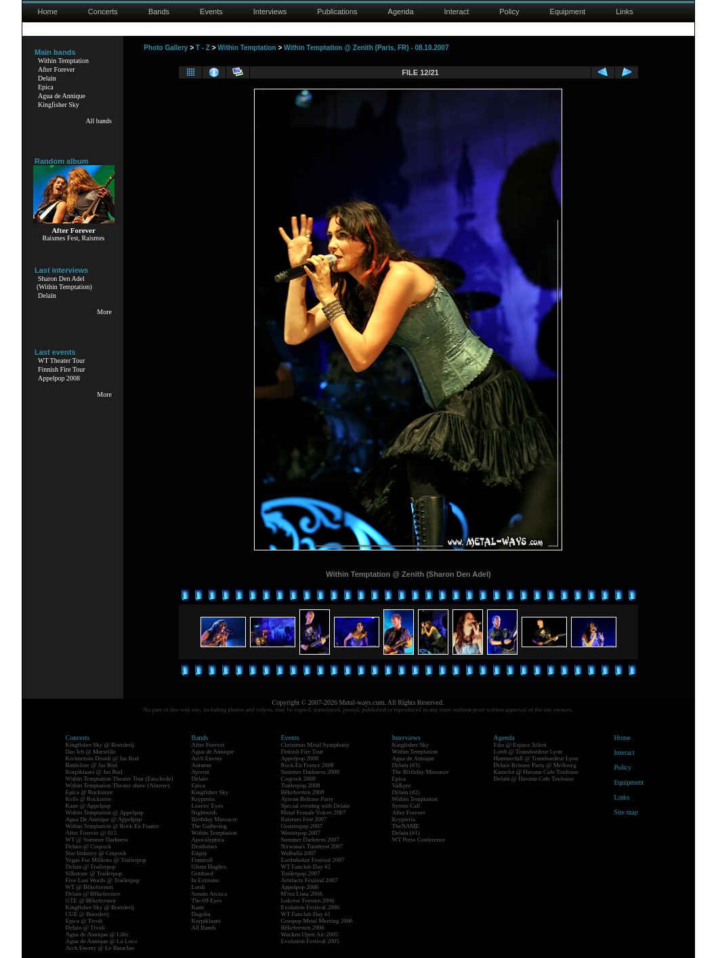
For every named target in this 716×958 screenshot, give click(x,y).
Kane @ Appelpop (88, 805)
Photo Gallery (166, 47)
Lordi (198, 887)
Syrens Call (406, 805)
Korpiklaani (206, 920)
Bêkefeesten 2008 (302, 792)
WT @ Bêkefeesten (90, 887)
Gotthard (202, 873)
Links (624, 11)
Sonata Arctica (210, 893)
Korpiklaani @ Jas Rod (94, 771)
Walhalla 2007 (298, 853)
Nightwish (204, 812)
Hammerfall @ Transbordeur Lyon (536, 758)
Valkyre (401, 785)
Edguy (200, 853)
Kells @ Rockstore (89, 799)
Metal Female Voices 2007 (313, 812)
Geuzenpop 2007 (301, 826)
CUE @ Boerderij (88, 914)
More (104, 311)
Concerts (103, 11)
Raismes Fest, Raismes (74, 238)
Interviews (270, 11)
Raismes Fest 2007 (304, 819)
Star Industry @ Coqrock (96, 853)
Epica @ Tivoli (84, 920)
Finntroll (202, 859)
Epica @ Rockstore (89, 792)
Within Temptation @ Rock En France (112, 826)
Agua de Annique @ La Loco (102, 941)
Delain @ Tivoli (85, 927)
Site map (626, 812)
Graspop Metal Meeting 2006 (317, 920)
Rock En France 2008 (307, 765)
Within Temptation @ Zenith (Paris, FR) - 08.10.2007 (366, 47)
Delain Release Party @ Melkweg (535, 765)
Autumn (202, 765)
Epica (46, 87)
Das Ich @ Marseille (91, 751)
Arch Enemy (207, 758)
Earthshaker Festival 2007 (313, 859)
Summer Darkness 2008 (310, 771)
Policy (509, 11)
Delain (47, 78)
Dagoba (201, 914)
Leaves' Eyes (208, 805)
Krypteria (203, 799)
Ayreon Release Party (307, 799)
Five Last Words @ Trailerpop (103, 880)
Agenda (401, 11)
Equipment (568, 11)
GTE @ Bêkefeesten (91, 900)
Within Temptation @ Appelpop (105, 812)
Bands (158, 11)
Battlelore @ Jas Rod (92, 765)
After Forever (56, 69)
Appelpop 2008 (59, 378)
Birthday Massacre (215, 819)
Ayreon (200, 771)
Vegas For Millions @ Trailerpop (106, 859)
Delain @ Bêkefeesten (93, 893)
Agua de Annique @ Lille (97, 934)
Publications (337, 11)
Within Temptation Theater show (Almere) (118, 785)
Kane (198, 907)
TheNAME (406, 826)
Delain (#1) (406, 832)
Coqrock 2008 (298, 778)
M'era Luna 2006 (302, 893)
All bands (98, 121)
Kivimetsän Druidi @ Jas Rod (102, 758)
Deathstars (204, 846)
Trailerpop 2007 (300, 873)
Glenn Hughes (209, 866)
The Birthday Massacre (420, 771)
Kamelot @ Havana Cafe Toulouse (536, 771)
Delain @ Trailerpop (91, 866)
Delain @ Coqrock (89, 846)
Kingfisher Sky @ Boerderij (100, 744)
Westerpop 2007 (301, 832)
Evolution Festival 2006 (310, 907)
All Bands (204, 927)
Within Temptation (63, 60)
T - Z (203, 47)
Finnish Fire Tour (61, 369)
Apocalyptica (208, 839)
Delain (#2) (406, 792)
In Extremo (205, 880)
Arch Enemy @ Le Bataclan (100, 947)
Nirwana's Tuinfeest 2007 (312, 846)
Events (211, 11)
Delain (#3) (406, 765)
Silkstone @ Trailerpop (94, 873)
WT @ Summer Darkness (97, 839)
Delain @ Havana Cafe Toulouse (534, 778)
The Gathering (209, 826)
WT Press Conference (419, 839)
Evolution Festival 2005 (310, 941)
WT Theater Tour (61, 360)
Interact (456, 11)
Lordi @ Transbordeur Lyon (528, 751)
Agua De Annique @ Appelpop (104, 819)
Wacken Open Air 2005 (310, 934)
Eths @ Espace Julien (520, 744)
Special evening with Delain (315, 805)
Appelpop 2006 (300, 887)
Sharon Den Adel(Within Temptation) (64, 282)
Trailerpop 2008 (300, 785)
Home (48, 11)
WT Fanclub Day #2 (306, 866)
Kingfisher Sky (58, 104)
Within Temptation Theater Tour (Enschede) (119, 778)
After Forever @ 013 (91, 832)
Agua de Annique (61, 96)
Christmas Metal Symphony (315, 744)
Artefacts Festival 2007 (309, 880)
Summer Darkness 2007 (310, 839)
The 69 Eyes (207, 900)
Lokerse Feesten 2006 (308, 900)
